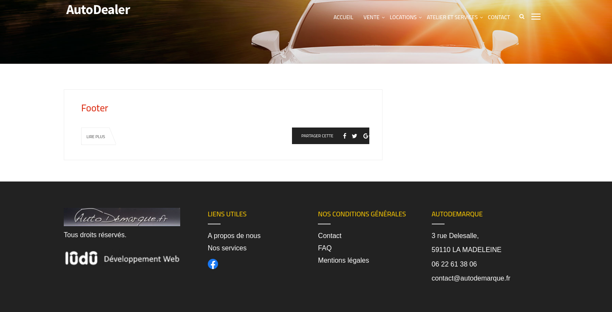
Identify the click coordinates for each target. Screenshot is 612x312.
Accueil (344, 17)
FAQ (325, 248)
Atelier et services (452, 17)
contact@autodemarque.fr (471, 278)
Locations (403, 17)
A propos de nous (234, 235)
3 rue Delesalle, (455, 235)
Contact (499, 17)
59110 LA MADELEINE (467, 249)
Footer (94, 108)
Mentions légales (343, 260)
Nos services (227, 248)
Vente (371, 17)
